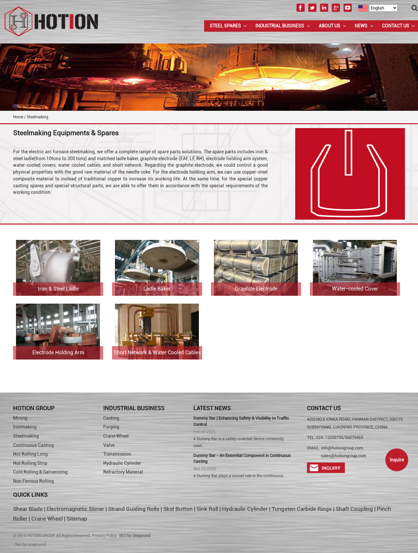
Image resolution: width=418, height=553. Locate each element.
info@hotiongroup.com (342, 447)
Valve (109, 445)
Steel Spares (225, 25)
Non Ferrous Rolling (33, 481)
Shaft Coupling (354, 509)
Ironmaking (25, 426)
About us (329, 25)
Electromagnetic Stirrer (75, 509)
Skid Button (178, 509)
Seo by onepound (30, 544)
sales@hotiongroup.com (343, 455)
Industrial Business (279, 25)
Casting (111, 418)
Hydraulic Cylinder (122, 463)
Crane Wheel (116, 436)
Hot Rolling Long (30, 454)
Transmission (117, 454)
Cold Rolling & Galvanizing (40, 472)
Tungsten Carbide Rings (302, 509)
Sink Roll (207, 509)
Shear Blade (28, 509)
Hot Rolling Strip (30, 463)
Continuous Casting (33, 445)
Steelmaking (26, 436)
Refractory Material (123, 472)
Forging (111, 426)
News (361, 25)
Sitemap (77, 518)
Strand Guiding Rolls (134, 509)
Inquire (397, 459)
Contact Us (395, 25)
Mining (20, 418)
